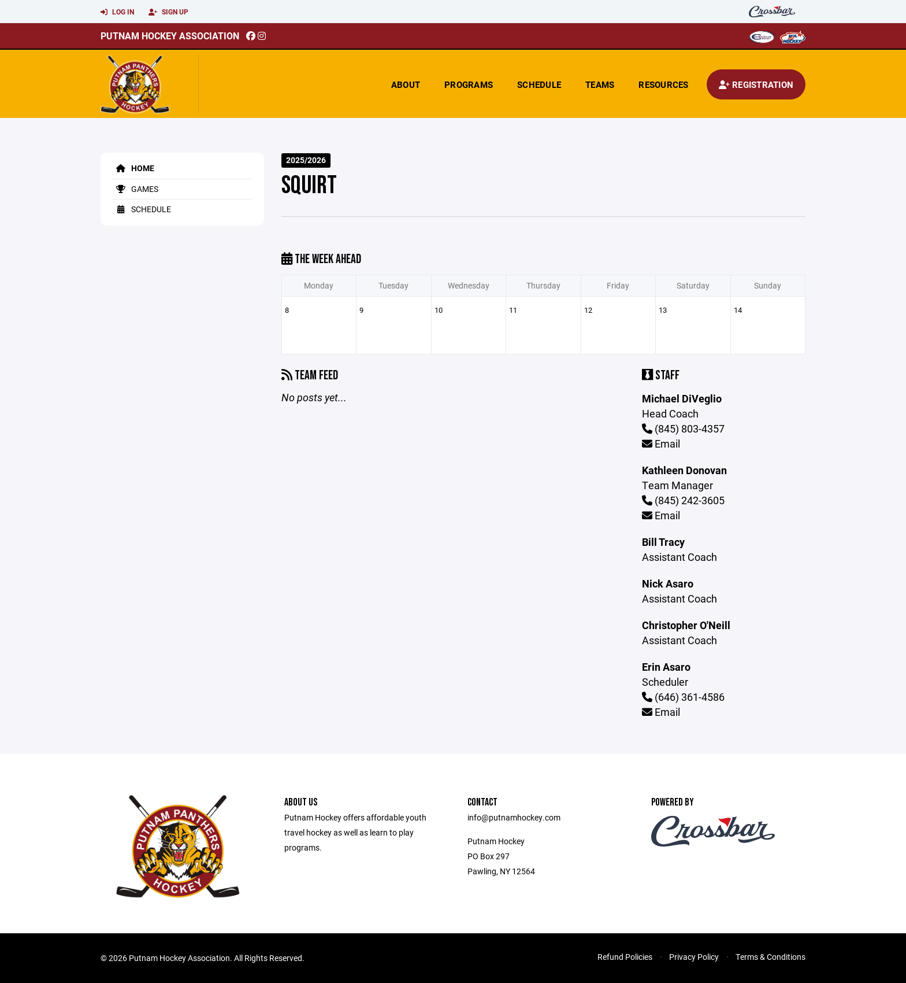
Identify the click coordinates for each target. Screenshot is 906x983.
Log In (117, 12)
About (405, 84)
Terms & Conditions (770, 956)
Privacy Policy (694, 956)
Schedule (539, 84)
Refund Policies (624, 956)
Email (661, 443)
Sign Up (168, 12)
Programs (468, 84)
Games (135, 188)
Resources (663, 84)
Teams (599, 84)
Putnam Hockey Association (170, 35)
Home (133, 167)
